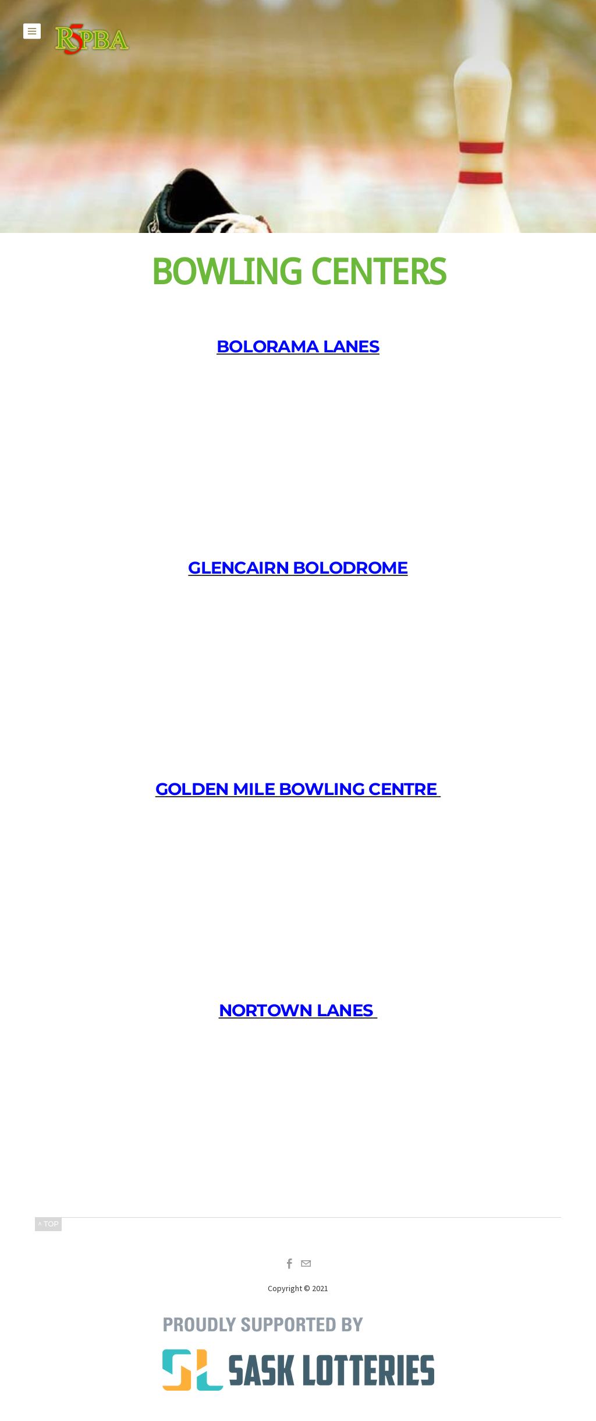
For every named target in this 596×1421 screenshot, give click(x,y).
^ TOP (48, 1223)
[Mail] (306, 1264)
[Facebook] (290, 1264)
